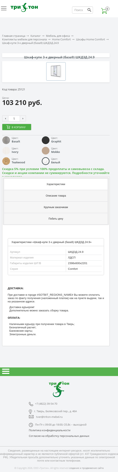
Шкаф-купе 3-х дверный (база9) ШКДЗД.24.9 (30, 43)
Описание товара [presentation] (56, 195)
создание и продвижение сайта (86, 467)
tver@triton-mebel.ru (49, 417)
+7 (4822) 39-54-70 (46, 403)
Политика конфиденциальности (49, 430)
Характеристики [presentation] (56, 184)
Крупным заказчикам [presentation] (56, 207)
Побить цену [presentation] (56, 218)
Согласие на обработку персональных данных (59, 436)
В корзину (18, 127)
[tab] (56, 184)
